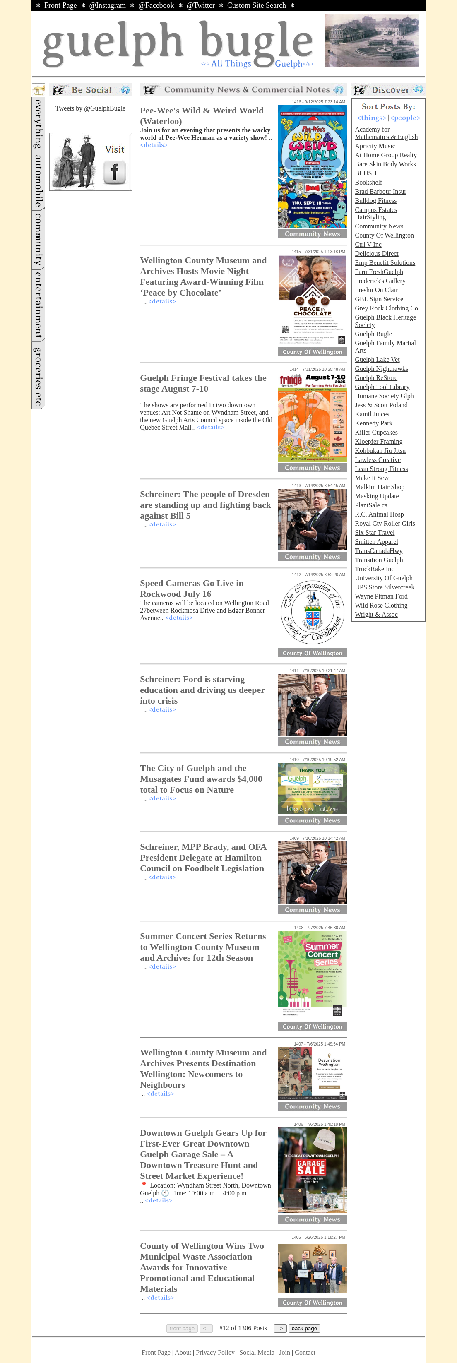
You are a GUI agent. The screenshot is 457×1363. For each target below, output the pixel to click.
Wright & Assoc (376, 614)
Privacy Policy (215, 1352)
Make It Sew (372, 477)
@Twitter (201, 5)
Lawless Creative (378, 459)
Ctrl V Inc (368, 244)
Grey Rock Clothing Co (386, 308)
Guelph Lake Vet (377, 359)
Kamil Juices (372, 414)
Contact (305, 1352)
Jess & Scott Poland (381, 405)
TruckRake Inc (374, 568)
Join (285, 1352)
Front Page (60, 5)
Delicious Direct (376, 253)
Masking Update (377, 496)
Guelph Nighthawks (381, 368)
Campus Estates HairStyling (376, 213)
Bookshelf (368, 182)
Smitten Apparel (376, 541)
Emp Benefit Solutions (385, 262)
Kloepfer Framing (378, 441)
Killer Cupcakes (376, 432)
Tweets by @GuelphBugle (90, 108)
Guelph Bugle (373, 333)
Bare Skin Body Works (385, 164)
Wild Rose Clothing (381, 605)
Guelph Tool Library (382, 386)
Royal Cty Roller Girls (385, 523)
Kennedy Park (373, 423)
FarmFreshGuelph (379, 271)
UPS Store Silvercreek (384, 587)
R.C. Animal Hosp (379, 514)
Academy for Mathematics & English (386, 133)
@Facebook (156, 5)
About (183, 1352)
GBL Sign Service (379, 299)
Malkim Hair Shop (379, 486)
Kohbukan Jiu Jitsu (380, 450)
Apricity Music (375, 145)
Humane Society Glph (384, 395)
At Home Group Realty (386, 155)
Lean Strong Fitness (381, 468)
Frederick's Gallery (380, 280)
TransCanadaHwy (378, 550)
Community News (379, 226)
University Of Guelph (384, 578)
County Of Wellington (384, 235)
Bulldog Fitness (376, 200)
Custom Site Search (256, 5)
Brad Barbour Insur (380, 191)
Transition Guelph (379, 559)
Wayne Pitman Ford (381, 596)
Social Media (256, 1352)
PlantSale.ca (371, 505)
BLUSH (365, 173)
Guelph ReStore (376, 377)
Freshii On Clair (376, 289)
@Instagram (107, 5)
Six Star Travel (374, 532)
